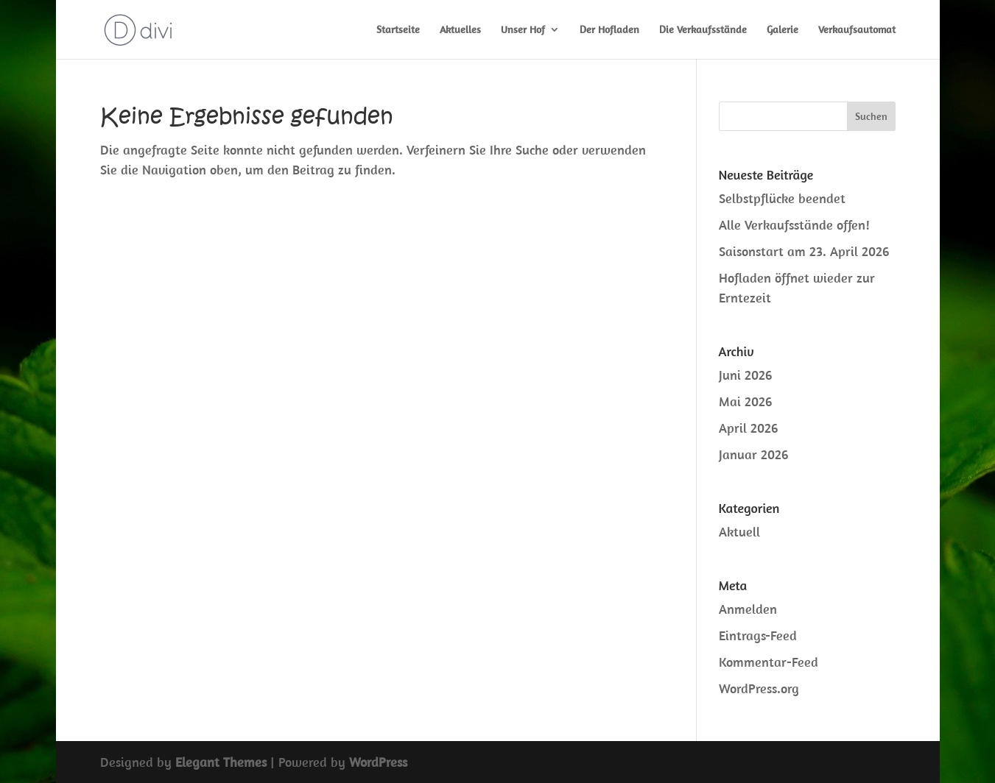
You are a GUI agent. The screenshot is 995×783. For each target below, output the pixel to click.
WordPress (378, 762)
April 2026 (748, 427)
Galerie (782, 30)
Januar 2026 (753, 454)
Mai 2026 (745, 401)
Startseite (398, 30)
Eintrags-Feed (758, 635)
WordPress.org (759, 688)
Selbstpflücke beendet (782, 198)
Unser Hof (523, 30)
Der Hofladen (609, 30)
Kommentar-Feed (768, 661)
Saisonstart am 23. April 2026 (804, 251)
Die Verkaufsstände (703, 30)
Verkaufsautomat (857, 30)
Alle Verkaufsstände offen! (794, 224)
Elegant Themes (221, 762)
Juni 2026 (745, 374)
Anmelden (748, 608)
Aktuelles (460, 30)
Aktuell (739, 531)
